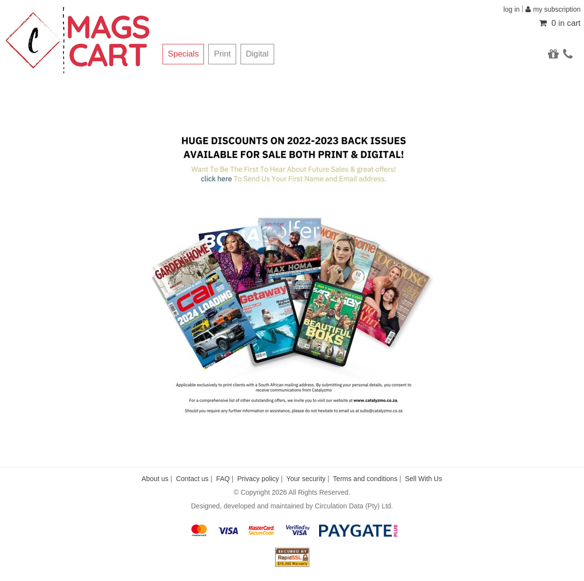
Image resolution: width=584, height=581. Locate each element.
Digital (257, 53)
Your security (305, 479)
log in (511, 9)
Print (222, 53)
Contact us (192, 479)
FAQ (223, 479)
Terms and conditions (365, 479)
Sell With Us (423, 479)
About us (154, 479)
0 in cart (560, 23)
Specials (183, 53)
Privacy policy (258, 479)
